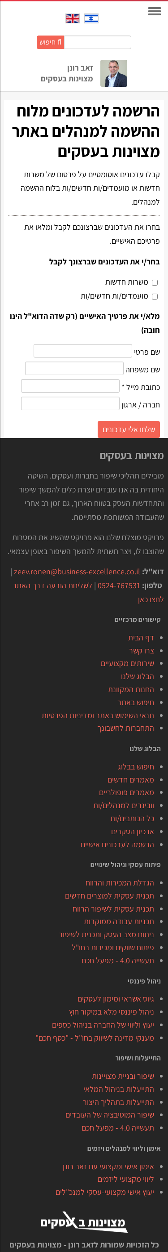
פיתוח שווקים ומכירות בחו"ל (113, 947)
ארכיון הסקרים (132, 831)
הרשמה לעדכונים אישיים (117, 844)
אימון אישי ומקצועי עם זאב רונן (108, 1166)
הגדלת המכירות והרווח (120, 882)
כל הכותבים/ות (132, 818)
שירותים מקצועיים (127, 663)
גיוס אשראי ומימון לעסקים (116, 998)
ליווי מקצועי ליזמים (126, 1179)
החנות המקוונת (131, 689)
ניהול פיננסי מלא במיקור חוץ (111, 1011)
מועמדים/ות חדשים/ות (114, 296)
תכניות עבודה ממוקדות (119, 921)
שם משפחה (142, 369)
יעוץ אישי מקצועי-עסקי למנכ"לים (105, 1192)
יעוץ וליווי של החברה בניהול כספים (103, 1024)
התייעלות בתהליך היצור (118, 1102)
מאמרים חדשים (131, 779)
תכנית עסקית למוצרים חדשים (109, 895)
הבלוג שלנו (137, 676)
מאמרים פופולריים (126, 792)
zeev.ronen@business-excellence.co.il (77, 571)
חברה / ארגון (140, 404)
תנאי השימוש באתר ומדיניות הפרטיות (98, 715)
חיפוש (50, 42)
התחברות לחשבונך (125, 728)
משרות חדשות (126, 282)
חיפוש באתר (135, 702)
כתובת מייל (140, 387)
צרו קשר (141, 650)
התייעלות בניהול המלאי (118, 1089)
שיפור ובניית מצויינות (123, 1076)
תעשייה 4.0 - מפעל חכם (118, 960)
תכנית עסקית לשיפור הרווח (113, 908)
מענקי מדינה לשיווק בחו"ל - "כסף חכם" (94, 1038)
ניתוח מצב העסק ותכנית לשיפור (106, 934)
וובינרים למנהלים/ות (123, 805)
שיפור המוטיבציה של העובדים (109, 1114)
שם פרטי (146, 352)
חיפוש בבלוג (136, 766)
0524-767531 (119, 585)
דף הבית (141, 637)
